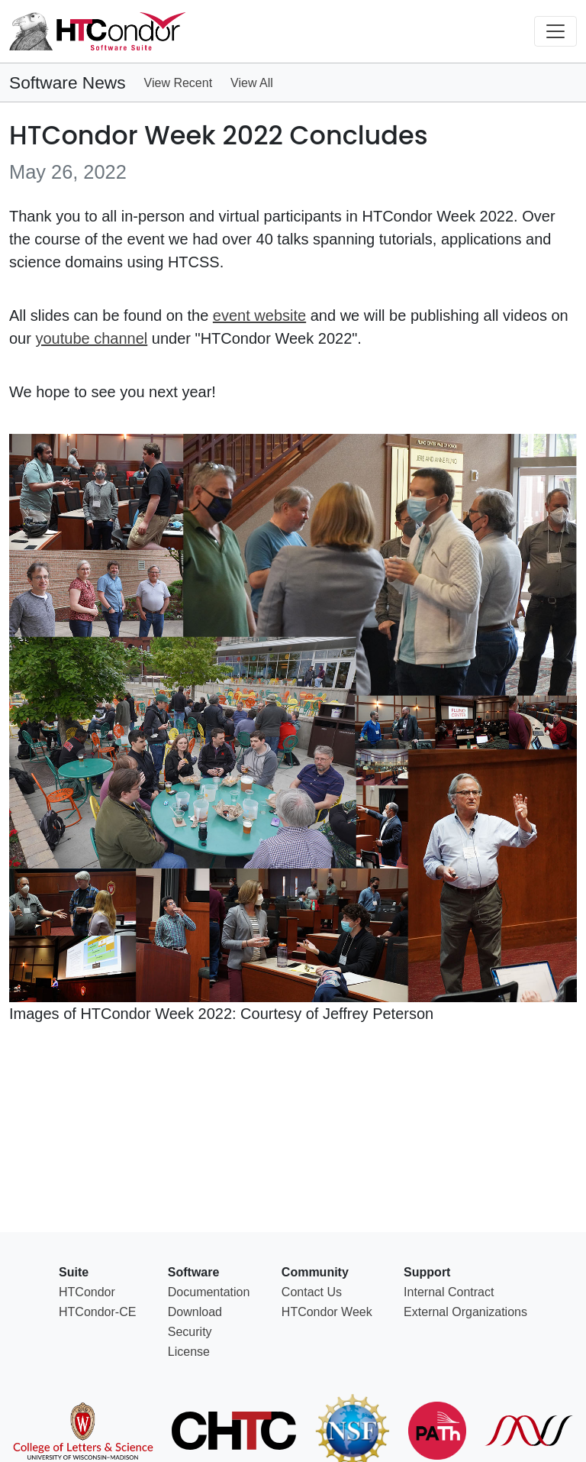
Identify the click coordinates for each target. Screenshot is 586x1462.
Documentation (209, 1292)
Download (195, 1311)
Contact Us (312, 1292)
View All (251, 82)
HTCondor (87, 1292)
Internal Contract (449, 1292)
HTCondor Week (327, 1311)
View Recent (178, 82)
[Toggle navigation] (555, 31)
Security (190, 1331)
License (189, 1351)
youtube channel (91, 338)
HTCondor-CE (97, 1311)
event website (259, 315)
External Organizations (465, 1311)
